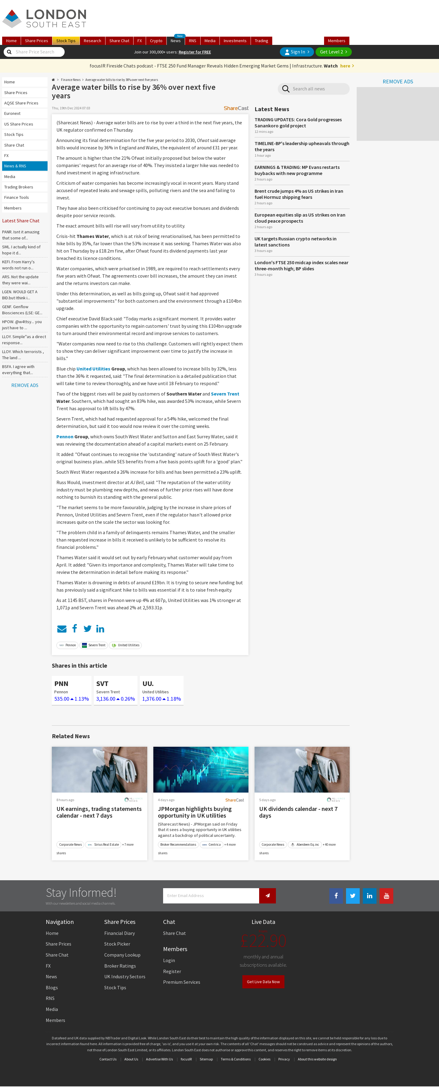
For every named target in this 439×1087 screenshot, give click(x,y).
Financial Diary (119, 933)
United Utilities (93, 369)
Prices (36, 40)
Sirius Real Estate (103, 844)
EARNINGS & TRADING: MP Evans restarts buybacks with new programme (297, 170)
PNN (61, 683)
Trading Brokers (18, 187)
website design (325, 1059)
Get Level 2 (331, 52)
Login (169, 960)
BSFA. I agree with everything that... (18, 369)
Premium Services (181, 982)
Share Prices (15, 92)
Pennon (64, 436)
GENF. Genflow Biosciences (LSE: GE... (22, 310)
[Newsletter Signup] (267, 895)
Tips (66, 40)
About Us (131, 1059)
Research (92, 40)
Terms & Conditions (236, 1059)
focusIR (186, 1059)
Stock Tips (13, 134)
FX (139, 40)
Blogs (52, 987)
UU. (148, 683)
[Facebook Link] (336, 896)
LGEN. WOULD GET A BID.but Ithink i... (19, 295)
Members (336, 40)
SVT (102, 683)
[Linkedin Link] (370, 896)
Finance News (70, 80)
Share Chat (14, 145)
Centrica (211, 844)
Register (172, 971)
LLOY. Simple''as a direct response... (24, 339)
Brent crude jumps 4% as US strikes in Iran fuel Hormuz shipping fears (299, 194)
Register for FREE (195, 52)
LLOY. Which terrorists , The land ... (23, 354)
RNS (192, 40)
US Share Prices (18, 124)
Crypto (156, 40)
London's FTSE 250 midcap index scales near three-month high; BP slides (301, 265)
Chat (119, 40)
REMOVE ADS (398, 81)
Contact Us (107, 1059)
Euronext (12, 113)
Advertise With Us (159, 1059)
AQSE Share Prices (21, 103)
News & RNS (15, 166)
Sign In (294, 52)
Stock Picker (117, 944)
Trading (261, 40)
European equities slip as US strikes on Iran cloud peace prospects (300, 218)
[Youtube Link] (386, 896)
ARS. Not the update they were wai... (20, 280)
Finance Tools (16, 197)
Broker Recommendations (178, 844)
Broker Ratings (120, 966)
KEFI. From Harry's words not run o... (18, 265)
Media (210, 40)
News (178, 40)
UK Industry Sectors (124, 976)
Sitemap (206, 1059)
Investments (235, 40)
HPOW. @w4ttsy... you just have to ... (22, 324)
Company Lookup (122, 955)
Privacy (284, 1059)
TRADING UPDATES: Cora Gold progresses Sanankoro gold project (298, 122)
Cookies (264, 1059)
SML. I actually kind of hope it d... (21, 250)
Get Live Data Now (263, 981)
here (345, 66)
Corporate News (70, 844)
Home (11, 40)
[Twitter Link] (353, 896)
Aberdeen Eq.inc (304, 844)
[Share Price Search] (9, 52)
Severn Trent (225, 394)
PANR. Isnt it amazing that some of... (21, 235)
